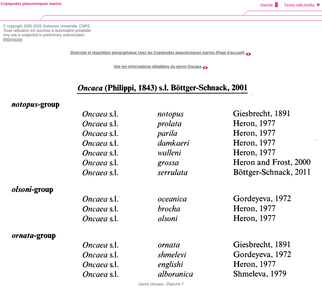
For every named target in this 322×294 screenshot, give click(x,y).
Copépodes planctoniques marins (31, 4)
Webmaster (12, 39)
